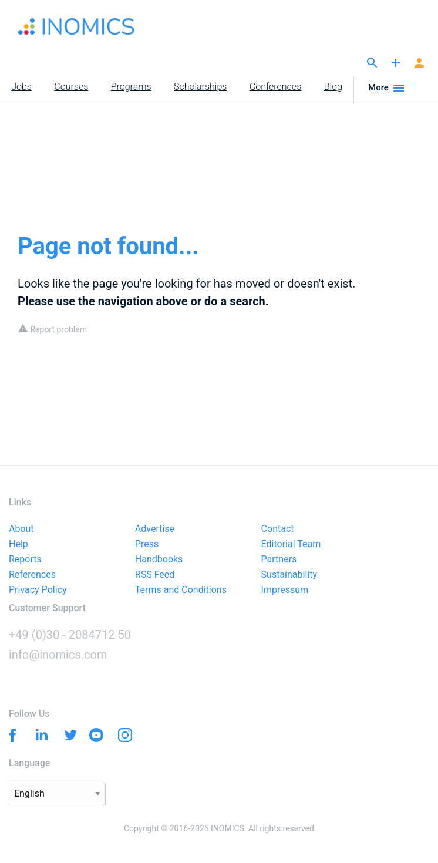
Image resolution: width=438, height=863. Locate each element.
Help (18, 545)
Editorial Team (291, 545)
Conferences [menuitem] (275, 86)
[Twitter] (68, 734)
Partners (279, 560)
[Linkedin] (39, 734)
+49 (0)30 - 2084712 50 (70, 635)
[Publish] (395, 63)
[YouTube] (96, 737)
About (21, 529)
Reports (25, 560)
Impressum (285, 590)
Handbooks (159, 560)
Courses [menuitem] (71, 86)
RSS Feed (155, 575)
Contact (277, 529)
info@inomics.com (58, 655)
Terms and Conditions (181, 590)
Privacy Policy (38, 590)
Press (147, 545)
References (32, 575)
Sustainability (289, 575)
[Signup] (419, 63)
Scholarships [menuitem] (200, 86)
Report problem (52, 329)
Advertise (154, 529)
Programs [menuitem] (131, 86)
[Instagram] (125, 737)
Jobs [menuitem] (21, 86)
